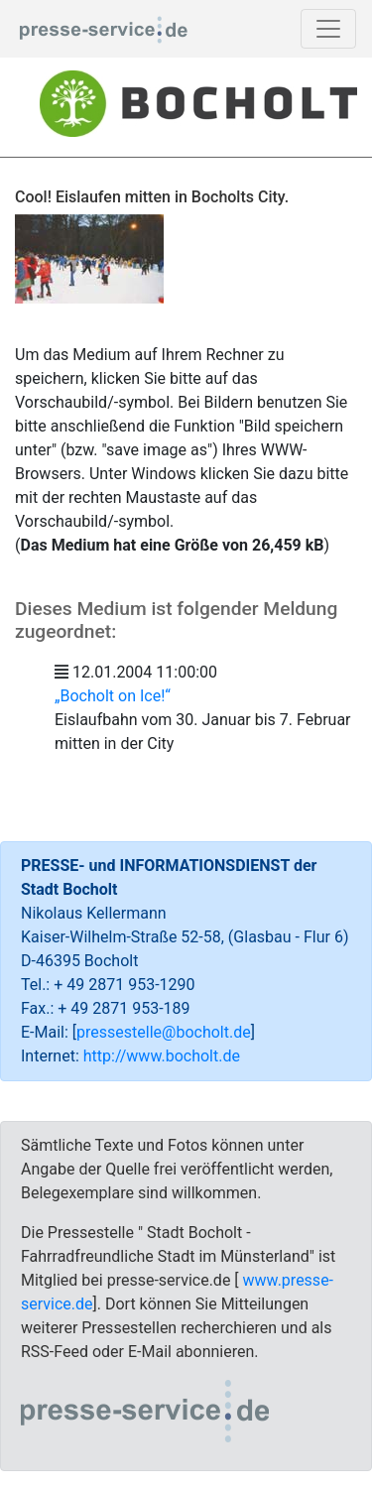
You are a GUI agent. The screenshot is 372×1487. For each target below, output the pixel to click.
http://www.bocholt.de (161, 1056)
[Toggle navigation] (328, 29)
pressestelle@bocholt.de (163, 1032)
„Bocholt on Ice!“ (113, 695)
